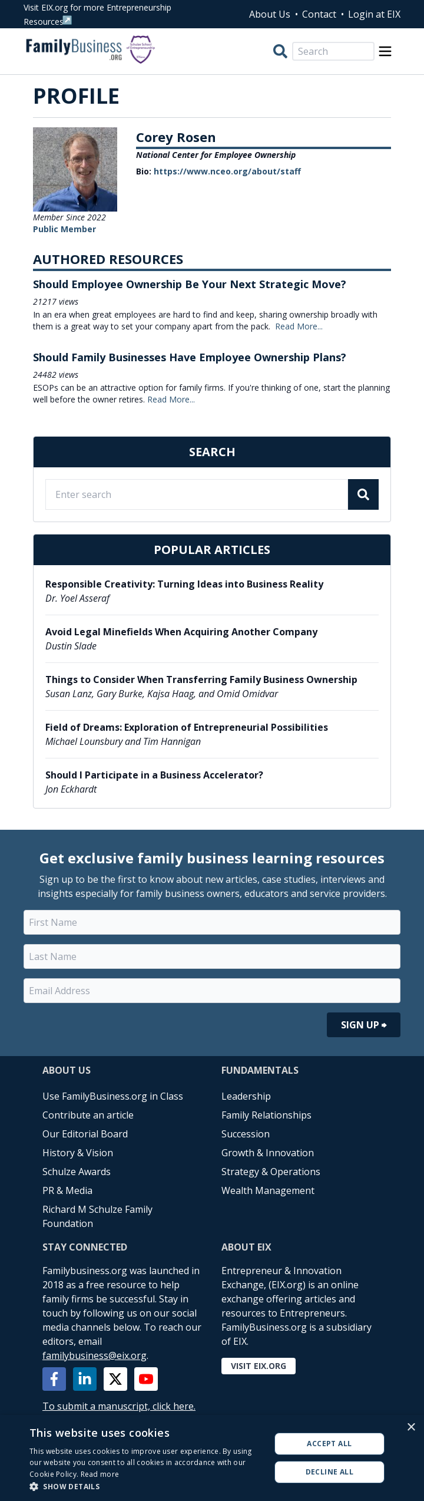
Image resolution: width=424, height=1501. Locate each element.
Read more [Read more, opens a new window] (100, 1474)
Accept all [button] (329, 1444)
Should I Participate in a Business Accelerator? (154, 774)
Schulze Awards (76, 1171)
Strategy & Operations (270, 1171)
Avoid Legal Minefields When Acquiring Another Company (181, 631)
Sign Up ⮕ (363, 1024)
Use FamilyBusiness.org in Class (112, 1096)
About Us (269, 14)
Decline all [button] (329, 1472)
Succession (245, 1133)
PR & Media (67, 1190)
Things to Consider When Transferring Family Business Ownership (201, 679)
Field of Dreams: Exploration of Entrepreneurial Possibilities (186, 727)
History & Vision (77, 1152)
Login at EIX (374, 14)
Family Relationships (266, 1115)
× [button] (410, 1427)
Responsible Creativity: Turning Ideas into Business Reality (184, 584)
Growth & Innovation (267, 1152)
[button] (146, 1486)
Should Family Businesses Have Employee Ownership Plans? (189, 357)
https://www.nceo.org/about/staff (227, 171)
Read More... (299, 326)
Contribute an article (88, 1115)
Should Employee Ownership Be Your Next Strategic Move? (189, 284)
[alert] (212, 1458)
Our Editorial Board (85, 1133)
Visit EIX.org (258, 1365)
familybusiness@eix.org (94, 1355)
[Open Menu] (385, 51)
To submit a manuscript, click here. (119, 1406)
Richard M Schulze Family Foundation (97, 1216)
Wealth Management (267, 1190)
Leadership (246, 1096)
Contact (319, 14)
